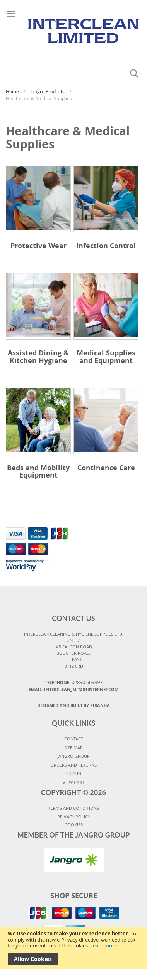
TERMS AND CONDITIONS (73, 808)
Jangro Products (48, 91)
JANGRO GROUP (73, 756)
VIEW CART (73, 782)
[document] (73, 948)
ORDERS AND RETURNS (73, 765)
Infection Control (106, 246)
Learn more (103, 945)
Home (13, 91)
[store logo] (74, 30)
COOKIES (74, 825)
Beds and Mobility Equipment (38, 471)
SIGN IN (73, 773)
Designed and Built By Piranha (73, 705)
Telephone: (74, 682)
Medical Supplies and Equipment (106, 356)
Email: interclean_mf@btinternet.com (73, 689)
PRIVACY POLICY (73, 816)
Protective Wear (38, 246)
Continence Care (106, 468)
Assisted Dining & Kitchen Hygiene (38, 356)
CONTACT (73, 739)
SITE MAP (73, 747)
